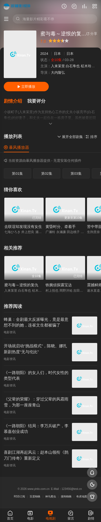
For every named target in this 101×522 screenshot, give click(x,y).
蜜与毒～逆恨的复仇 (21, 285)
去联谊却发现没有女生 (23, 226)
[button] (15, 101)
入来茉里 (58, 66)
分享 (91, 34)
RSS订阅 (19, 496)
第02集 (46, 173)
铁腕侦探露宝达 (59, 285)
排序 (91, 137)
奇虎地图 (81, 496)
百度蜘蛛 (35, 496)
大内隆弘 (58, 72)
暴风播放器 (16, 147)
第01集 (17, 173)
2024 (44, 54)
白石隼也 (73, 66)
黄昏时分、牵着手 (61, 226)
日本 (57, 54)
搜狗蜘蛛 (66, 496)
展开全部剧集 (70, 137)
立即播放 (26, 87)
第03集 (76, 173)
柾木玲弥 (88, 66)
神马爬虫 (50, 496)
